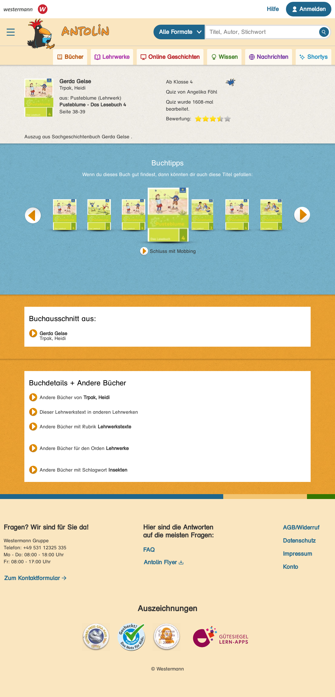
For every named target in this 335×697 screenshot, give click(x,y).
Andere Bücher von (75, 397)
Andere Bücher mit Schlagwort (83, 470)
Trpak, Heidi (53, 334)
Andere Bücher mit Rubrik (85, 427)
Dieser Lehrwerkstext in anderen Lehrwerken (89, 412)
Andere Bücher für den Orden (84, 448)
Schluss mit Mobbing (173, 251)
